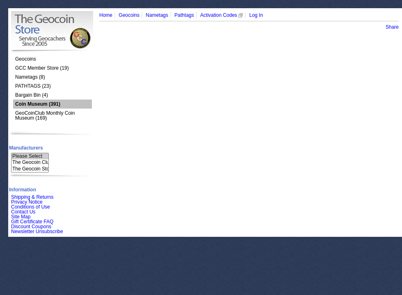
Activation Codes (221, 15)
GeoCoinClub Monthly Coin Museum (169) (45, 115)
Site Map (20, 217)
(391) (37, 104)
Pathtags (184, 15)
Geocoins (25, 59)
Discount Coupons (31, 226)
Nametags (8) (30, 77)
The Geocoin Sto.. (29, 169)
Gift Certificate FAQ (32, 222)
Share (392, 27)
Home (105, 15)
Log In (256, 15)
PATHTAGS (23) (33, 86)
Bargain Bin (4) (31, 95)
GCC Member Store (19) (42, 68)
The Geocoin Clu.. (29, 162)
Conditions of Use (30, 207)
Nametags (157, 15)
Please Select (29, 156)
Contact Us (23, 212)
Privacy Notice (27, 202)
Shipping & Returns (32, 197)
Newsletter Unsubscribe (37, 231)
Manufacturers (26, 148)
